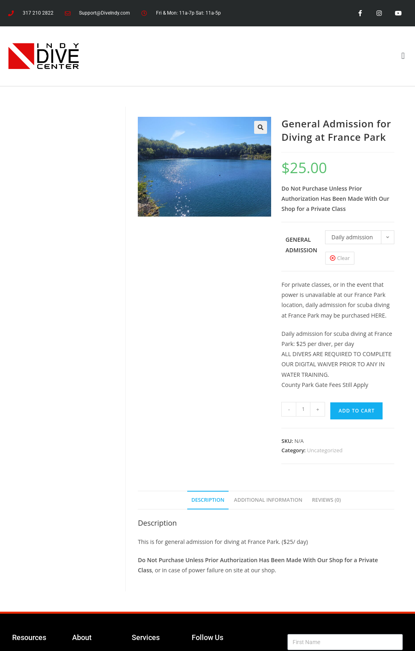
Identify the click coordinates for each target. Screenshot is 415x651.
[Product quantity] (303, 409)
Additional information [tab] (268, 499)
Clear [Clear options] (343, 258)
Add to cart (356, 410)
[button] (403, 56)
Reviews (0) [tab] (326, 499)
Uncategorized (325, 450)
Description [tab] (208, 499)
